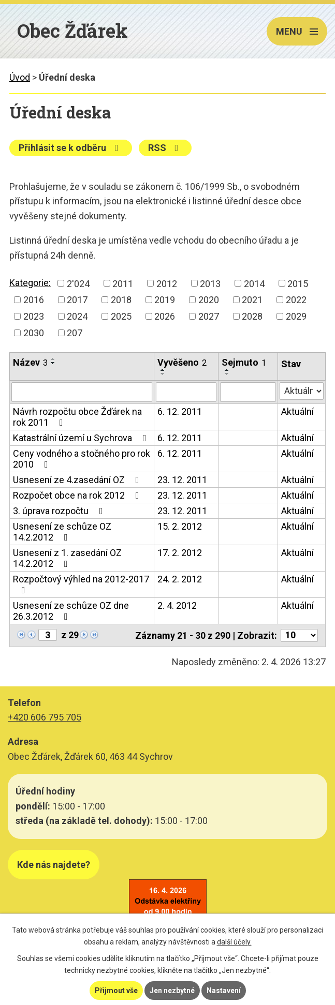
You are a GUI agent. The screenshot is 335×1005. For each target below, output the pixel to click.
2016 (33, 299)
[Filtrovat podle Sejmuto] (248, 392)
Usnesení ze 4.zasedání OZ (78, 479)
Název (30, 362)
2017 (77, 299)
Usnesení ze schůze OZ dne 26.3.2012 (71, 611)
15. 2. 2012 (179, 526)
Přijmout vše (116, 990)
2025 (121, 316)
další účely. (234, 942)
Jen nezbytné (172, 990)
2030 (33, 332)
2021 (252, 299)
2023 (33, 316)
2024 (77, 316)
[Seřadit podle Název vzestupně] (53, 359)
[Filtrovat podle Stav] (302, 391)
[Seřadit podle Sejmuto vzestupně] (227, 370)
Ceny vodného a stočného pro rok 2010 (81, 459)
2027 (208, 316)
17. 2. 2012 (179, 552)
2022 (296, 299)
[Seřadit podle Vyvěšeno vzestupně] (163, 370)
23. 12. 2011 (182, 479)
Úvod (19, 77)
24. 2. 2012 (179, 579)
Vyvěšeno (182, 362)
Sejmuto (244, 362)
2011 (122, 283)
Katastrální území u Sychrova (82, 437)
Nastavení (224, 990)
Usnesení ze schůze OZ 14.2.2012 (62, 532)
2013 (210, 283)
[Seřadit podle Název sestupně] (53, 363)
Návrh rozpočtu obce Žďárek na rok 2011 (77, 417)
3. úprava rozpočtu (60, 510)
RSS (165, 147)
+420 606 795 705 (44, 717)
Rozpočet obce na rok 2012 (78, 495)
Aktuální (297, 411)
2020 (208, 299)
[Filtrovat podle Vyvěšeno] (186, 392)
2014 (254, 283)
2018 (121, 299)
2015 (297, 283)
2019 (164, 299)
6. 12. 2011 (179, 411)
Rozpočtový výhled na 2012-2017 (81, 584)
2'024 (78, 283)
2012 (166, 283)
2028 (252, 316)
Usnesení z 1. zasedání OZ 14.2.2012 (67, 558)
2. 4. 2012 (177, 605)
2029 (296, 316)
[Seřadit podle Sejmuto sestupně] (227, 374)
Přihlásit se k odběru (71, 147)
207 (74, 332)
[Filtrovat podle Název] (81, 392)
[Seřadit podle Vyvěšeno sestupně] (163, 374)
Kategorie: (30, 282)
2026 (164, 316)
